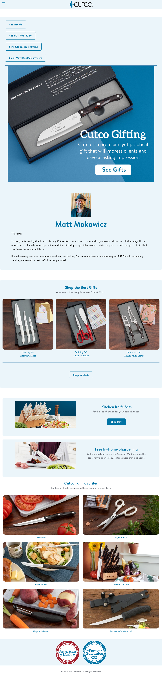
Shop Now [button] (116, 421)
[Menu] (3, 4)
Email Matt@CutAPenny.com (25, 57)
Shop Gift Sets (81, 375)
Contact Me (15, 24)
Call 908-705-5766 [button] (20, 35)
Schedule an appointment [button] (23, 46)
